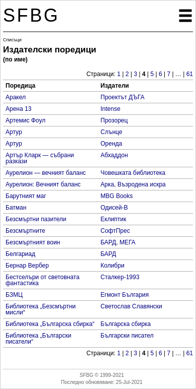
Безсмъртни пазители (36, 219)
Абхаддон (114, 155)
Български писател (127, 335)
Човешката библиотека (133, 172)
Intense (110, 108)
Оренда (111, 143)
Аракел (16, 97)
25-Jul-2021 (129, 382)
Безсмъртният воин (33, 242)
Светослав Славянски (131, 306)
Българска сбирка (126, 324)
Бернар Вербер (27, 265)
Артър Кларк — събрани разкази (40, 158)
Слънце (111, 132)
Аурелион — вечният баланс (46, 172)
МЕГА (127, 242)
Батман (16, 207)
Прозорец (114, 120)
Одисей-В (114, 207)
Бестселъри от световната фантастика (43, 280)
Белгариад (20, 253)
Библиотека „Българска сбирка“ (50, 324)
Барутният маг (26, 196)
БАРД (108, 242)
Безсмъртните (25, 230)
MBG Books (117, 196)
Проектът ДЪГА (123, 97)
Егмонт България (125, 294)
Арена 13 (18, 108)
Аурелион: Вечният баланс (43, 184)
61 (189, 74)
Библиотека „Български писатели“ (38, 338)
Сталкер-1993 (120, 277)
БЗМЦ (14, 294)
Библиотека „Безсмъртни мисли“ (41, 309)
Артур (14, 132)
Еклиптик (113, 219)
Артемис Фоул (25, 120)
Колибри (112, 265)
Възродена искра (141, 184)
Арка (107, 184)
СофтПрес (115, 230)
